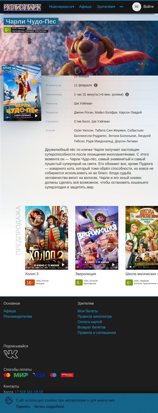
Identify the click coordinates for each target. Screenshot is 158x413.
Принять (23, 407)
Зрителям (105, 7)
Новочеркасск (60, 7)
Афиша (85, 7)
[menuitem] (61, 7)
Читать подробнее (49, 407)
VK (11, 354)
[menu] (85, 7)
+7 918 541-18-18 (29, 392)
